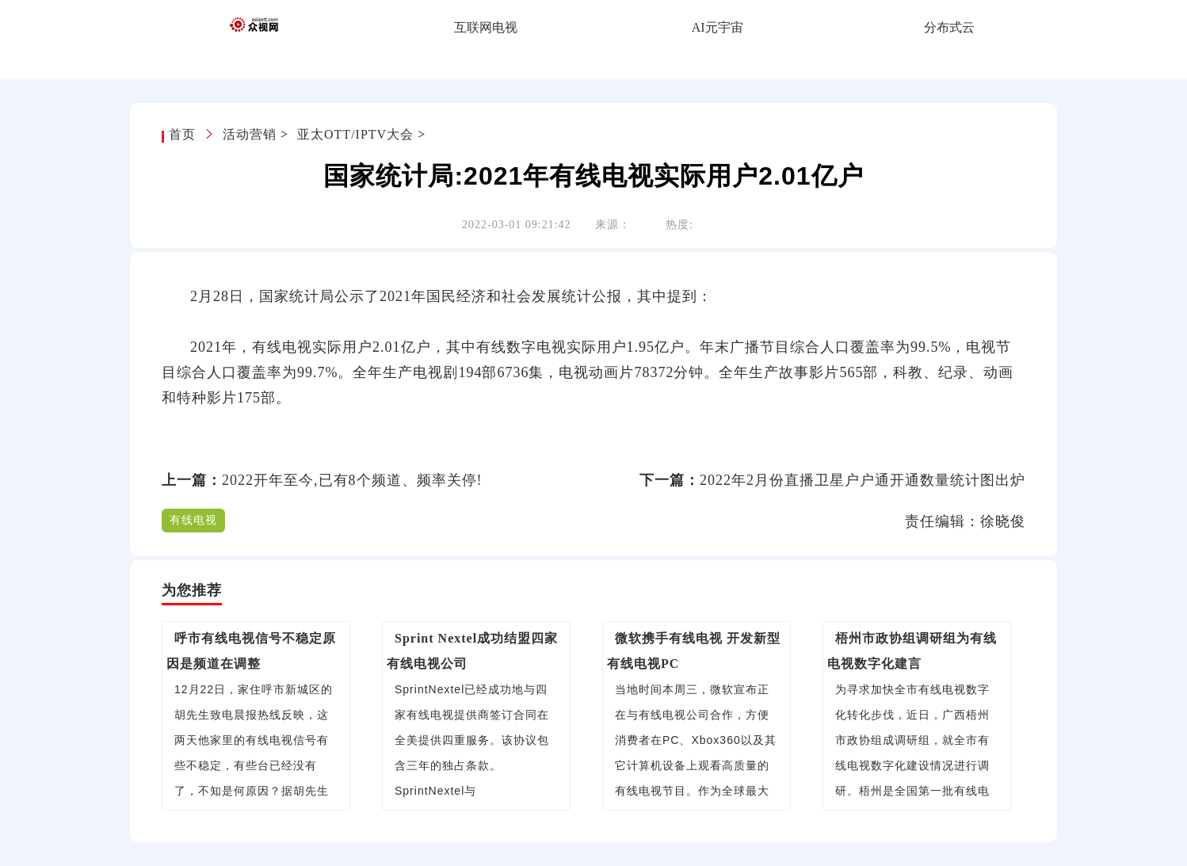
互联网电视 (485, 27)
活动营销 (250, 134)
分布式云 (949, 27)
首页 (184, 134)
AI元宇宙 (717, 27)
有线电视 (193, 520)
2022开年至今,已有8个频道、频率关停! (352, 480)
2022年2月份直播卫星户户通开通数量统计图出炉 (862, 480)
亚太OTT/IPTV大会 (355, 134)
